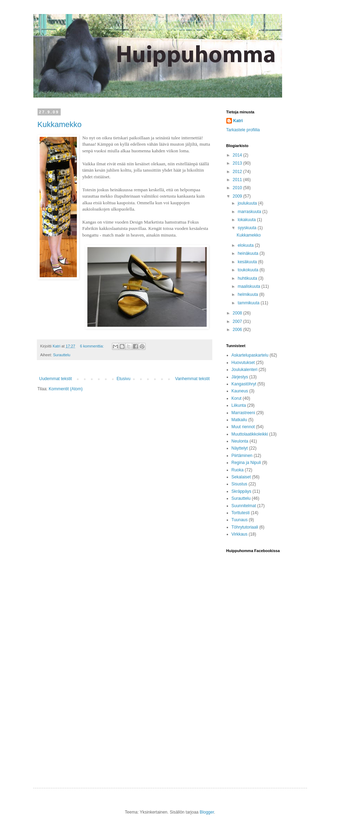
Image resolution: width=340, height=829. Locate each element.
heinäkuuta (248, 253)
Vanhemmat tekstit (192, 378)
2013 (238, 163)
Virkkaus (240, 534)
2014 (238, 155)
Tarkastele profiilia (243, 129)
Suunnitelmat (244, 505)
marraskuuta (250, 211)
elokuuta (246, 245)
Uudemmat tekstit (55, 378)
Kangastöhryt (244, 384)
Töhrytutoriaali (245, 527)
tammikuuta (249, 302)
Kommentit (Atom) (66, 388)
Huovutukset (243, 362)
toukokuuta (248, 269)
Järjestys (240, 376)
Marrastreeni (243, 412)
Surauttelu (61, 355)
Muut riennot (243, 426)
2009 (238, 196)
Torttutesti (241, 512)
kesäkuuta (248, 261)
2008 (238, 313)
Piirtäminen (242, 455)
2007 (238, 321)
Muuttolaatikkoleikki (250, 434)
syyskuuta (248, 227)
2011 (238, 179)
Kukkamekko (60, 124)
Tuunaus (240, 519)
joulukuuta (248, 203)
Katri (238, 120)
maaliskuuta (249, 286)
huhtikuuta (248, 278)
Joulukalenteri (245, 369)
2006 (238, 329)
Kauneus (240, 391)
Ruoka (238, 469)
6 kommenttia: (92, 346)
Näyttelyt (240, 448)
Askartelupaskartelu (250, 355)
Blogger (207, 812)
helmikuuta (248, 294)
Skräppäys (242, 491)
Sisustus (239, 484)
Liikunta (239, 405)
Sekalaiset (241, 477)
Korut (237, 398)
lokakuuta (247, 219)
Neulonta (240, 441)
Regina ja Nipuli (246, 462)
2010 (238, 187)
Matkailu (239, 419)
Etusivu (123, 378)
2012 (238, 171)
